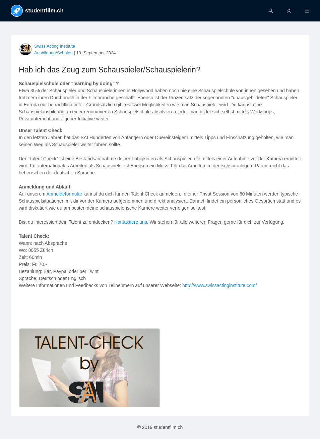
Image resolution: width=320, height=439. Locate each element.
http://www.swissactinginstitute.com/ (219, 285)
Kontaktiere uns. (131, 222)
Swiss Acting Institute (54, 46)
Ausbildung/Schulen (53, 52)
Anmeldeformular (65, 194)
